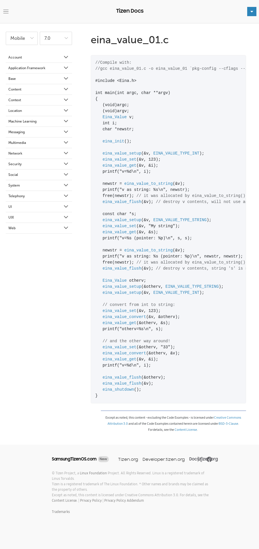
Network (38, 153)
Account (38, 57)
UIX (38, 217)
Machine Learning (38, 121)
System (38, 185)
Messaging (38, 132)
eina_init (113, 141)
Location (38, 111)
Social (38, 175)
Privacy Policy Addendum (124, 500)
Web (38, 228)
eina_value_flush (122, 202)
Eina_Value (115, 117)
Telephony (38, 196)
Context (38, 100)
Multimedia (38, 143)
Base (38, 79)
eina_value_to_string (148, 184)
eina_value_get (120, 165)
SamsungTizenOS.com (74, 459)
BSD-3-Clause (228, 423)
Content (38, 89)
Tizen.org (128, 459)
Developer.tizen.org (164, 459)
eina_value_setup (122, 153)
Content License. (64, 500)
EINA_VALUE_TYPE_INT (176, 153)
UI (38, 207)
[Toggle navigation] (6, 11)
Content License (186, 429)
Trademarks (61, 511)
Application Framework (38, 68)
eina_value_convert (124, 317)
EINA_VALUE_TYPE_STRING (180, 220)
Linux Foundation (93, 473)
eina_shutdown (118, 389)
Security (38, 164)
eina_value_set (120, 159)
